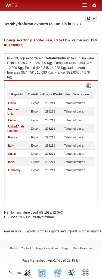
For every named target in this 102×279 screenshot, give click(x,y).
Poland (12, 120)
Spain (12, 153)
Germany (14, 170)
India (11, 161)
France (12, 137)
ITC (28, 272)
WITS (11, 5)
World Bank (86, 272)
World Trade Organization (72, 272)
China (12, 103)
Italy (11, 145)
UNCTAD (43, 272)
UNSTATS (57, 272)
